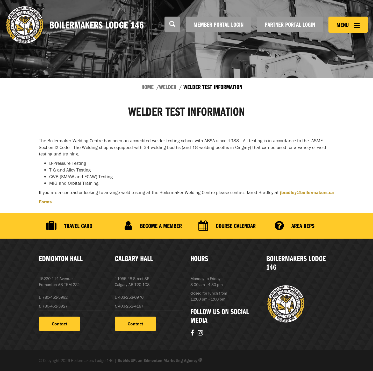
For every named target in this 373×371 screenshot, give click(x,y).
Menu (348, 24)
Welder (167, 87)
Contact (59, 324)
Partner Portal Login (290, 24)
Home (147, 87)
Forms (45, 202)
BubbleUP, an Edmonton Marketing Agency (160, 360)
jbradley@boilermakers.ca (307, 192)
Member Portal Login (218, 24)
